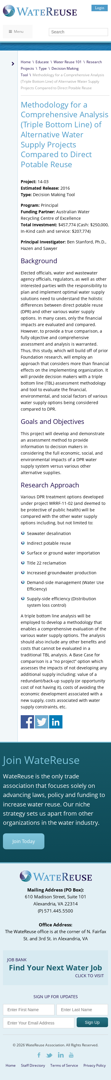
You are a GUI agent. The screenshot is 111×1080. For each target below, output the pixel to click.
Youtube (71, 1055)
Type (43, 68)
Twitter (49, 1055)
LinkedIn (61, 1055)
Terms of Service (64, 1065)
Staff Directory (33, 1065)
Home (26, 61)
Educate (42, 61)
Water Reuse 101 (68, 61)
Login (99, 8)
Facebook (39, 1055)
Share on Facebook (27, 721)
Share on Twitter (41, 721)
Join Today (23, 841)
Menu (16, 31)
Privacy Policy (94, 1065)
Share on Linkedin (55, 721)
